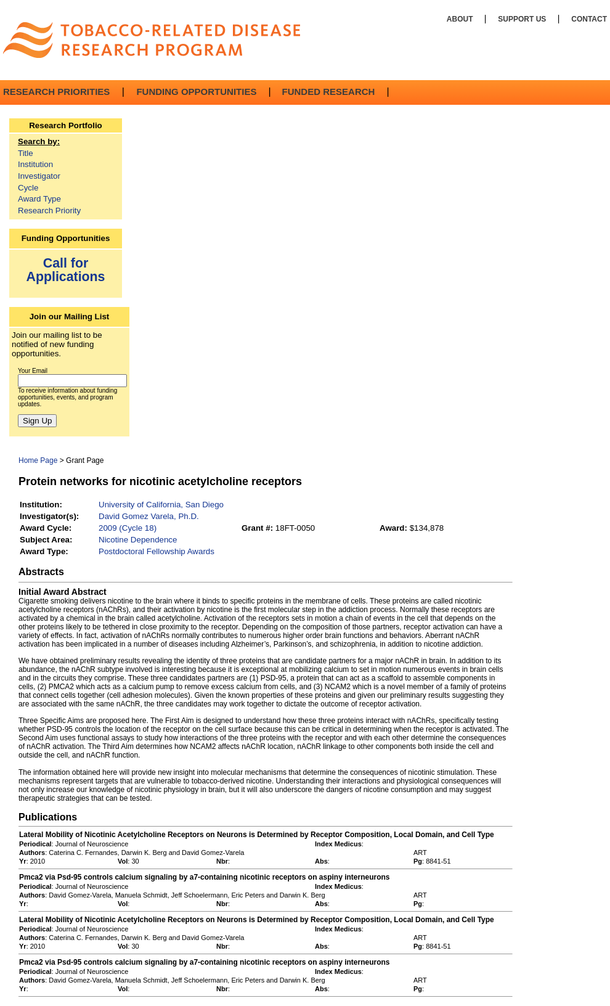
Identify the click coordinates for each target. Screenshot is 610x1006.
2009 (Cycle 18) (128, 528)
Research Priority (49, 210)
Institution (35, 164)
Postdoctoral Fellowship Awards (156, 551)
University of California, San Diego (161, 504)
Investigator (39, 176)
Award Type (39, 198)
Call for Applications (65, 270)
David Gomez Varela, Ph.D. (149, 516)
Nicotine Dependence (138, 539)
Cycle (28, 187)
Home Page (37, 460)
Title (25, 153)
